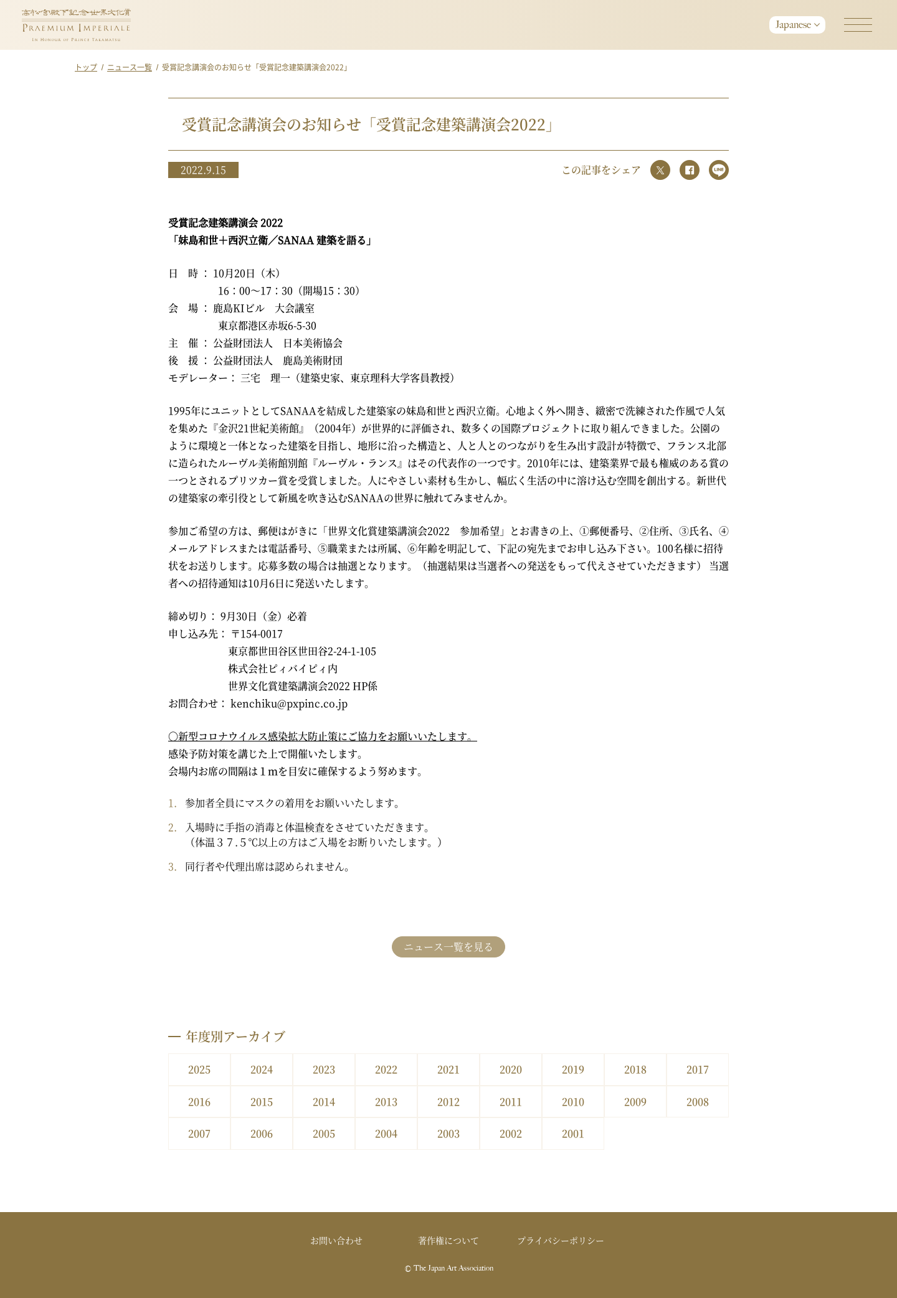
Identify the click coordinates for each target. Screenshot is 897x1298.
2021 (448, 1069)
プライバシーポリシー (560, 1240)
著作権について (448, 1240)
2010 (573, 1101)
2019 (573, 1069)
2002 (511, 1133)
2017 (697, 1069)
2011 (511, 1101)
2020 (511, 1069)
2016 (199, 1101)
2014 (324, 1101)
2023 (324, 1069)
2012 (448, 1101)
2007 (199, 1133)
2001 (573, 1133)
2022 (386, 1069)
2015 (261, 1101)
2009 (635, 1101)
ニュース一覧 (129, 67)
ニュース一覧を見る (448, 946)
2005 (324, 1133)
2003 (448, 1133)
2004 (386, 1133)
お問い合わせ (336, 1240)
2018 (635, 1069)
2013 (386, 1101)
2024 (261, 1069)
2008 (697, 1101)
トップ (86, 67)
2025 (199, 1069)
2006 (261, 1133)
